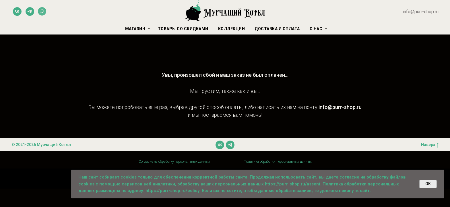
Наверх (430, 144)
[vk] (17, 11)
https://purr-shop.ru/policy (172, 190)
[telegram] (30, 11)
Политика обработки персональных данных (278, 162)
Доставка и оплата (277, 28)
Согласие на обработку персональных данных (174, 162)
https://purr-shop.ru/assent (292, 184)
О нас (316, 28)
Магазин (135, 28)
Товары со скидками (183, 28)
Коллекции (231, 28)
